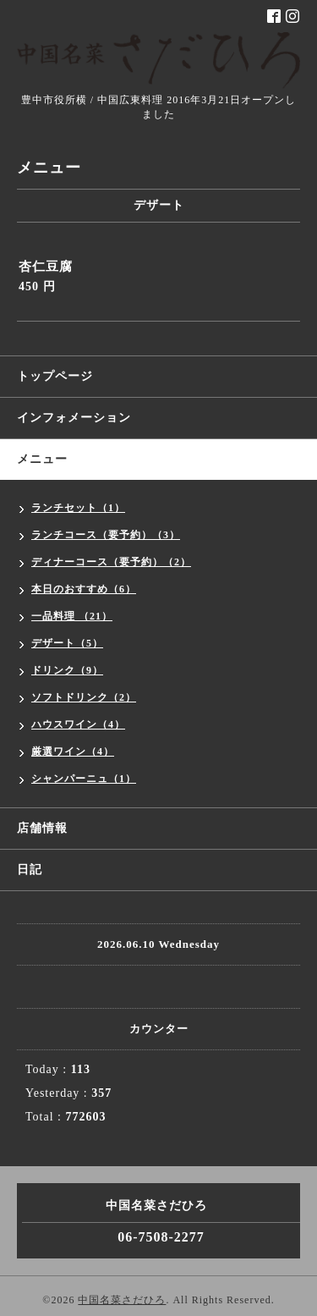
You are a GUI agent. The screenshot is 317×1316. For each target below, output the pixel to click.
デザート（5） (67, 643)
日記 (29, 869)
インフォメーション (74, 417)
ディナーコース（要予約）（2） (111, 562)
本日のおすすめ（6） (83, 589)
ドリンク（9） (67, 670)
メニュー (42, 459)
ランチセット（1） (78, 508)
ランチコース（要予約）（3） (105, 535)
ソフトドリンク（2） (83, 697)
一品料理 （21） (71, 616)
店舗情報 (42, 828)
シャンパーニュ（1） (83, 779)
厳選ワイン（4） (72, 751)
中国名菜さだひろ (122, 1300)
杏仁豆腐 (46, 266)
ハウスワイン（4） (78, 724)
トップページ (55, 376)
